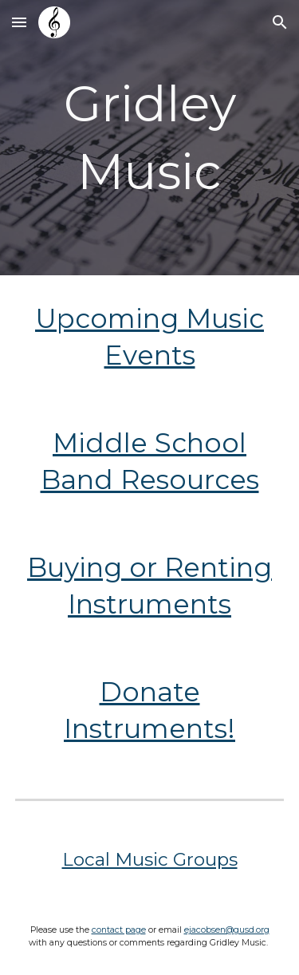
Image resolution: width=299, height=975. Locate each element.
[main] (150, 137)
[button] (19, 22)
